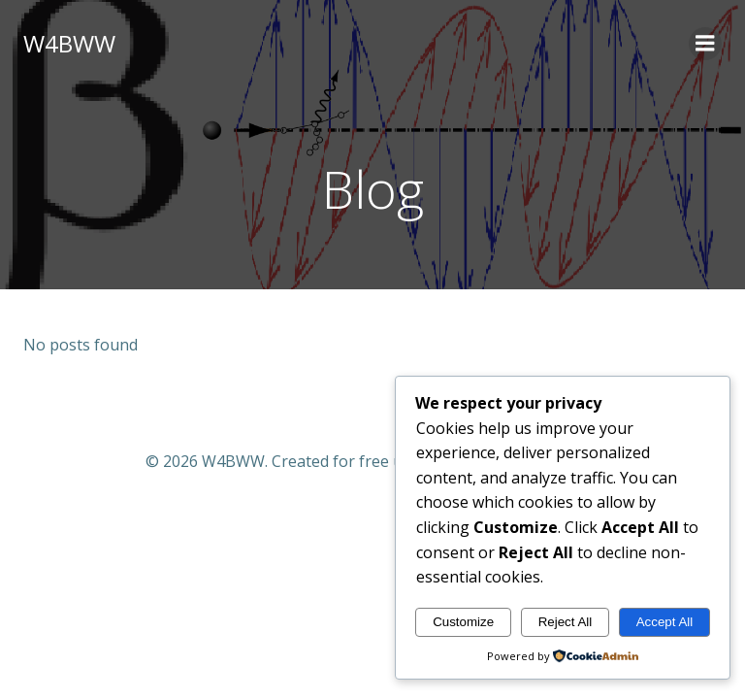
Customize (463, 622)
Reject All (565, 622)
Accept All (665, 622)
